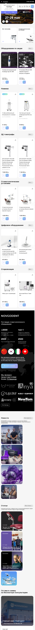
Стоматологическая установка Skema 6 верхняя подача (7, 209)
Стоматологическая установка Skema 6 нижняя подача (26, 209)
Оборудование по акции (11, 48)
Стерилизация (7, 269)
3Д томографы (7, 134)
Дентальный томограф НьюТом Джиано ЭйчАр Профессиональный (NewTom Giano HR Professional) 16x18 (25, 162)
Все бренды (5, 405)
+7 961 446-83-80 (5, 583)
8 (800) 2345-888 (5, 578)
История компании (9, 365)
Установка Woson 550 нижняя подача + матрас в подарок (25, 71)
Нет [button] (13, 12)
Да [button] (5, 12)
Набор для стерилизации (8, 293)
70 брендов (12, 379)
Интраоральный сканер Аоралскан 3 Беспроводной (25, 251)
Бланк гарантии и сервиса (8, 621)
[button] (3, 21)
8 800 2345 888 (30, 1)
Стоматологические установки (10, 182)
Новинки (5, 89)
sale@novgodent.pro (6, 588)
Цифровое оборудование (12, 225)
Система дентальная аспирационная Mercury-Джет (25, 115)
